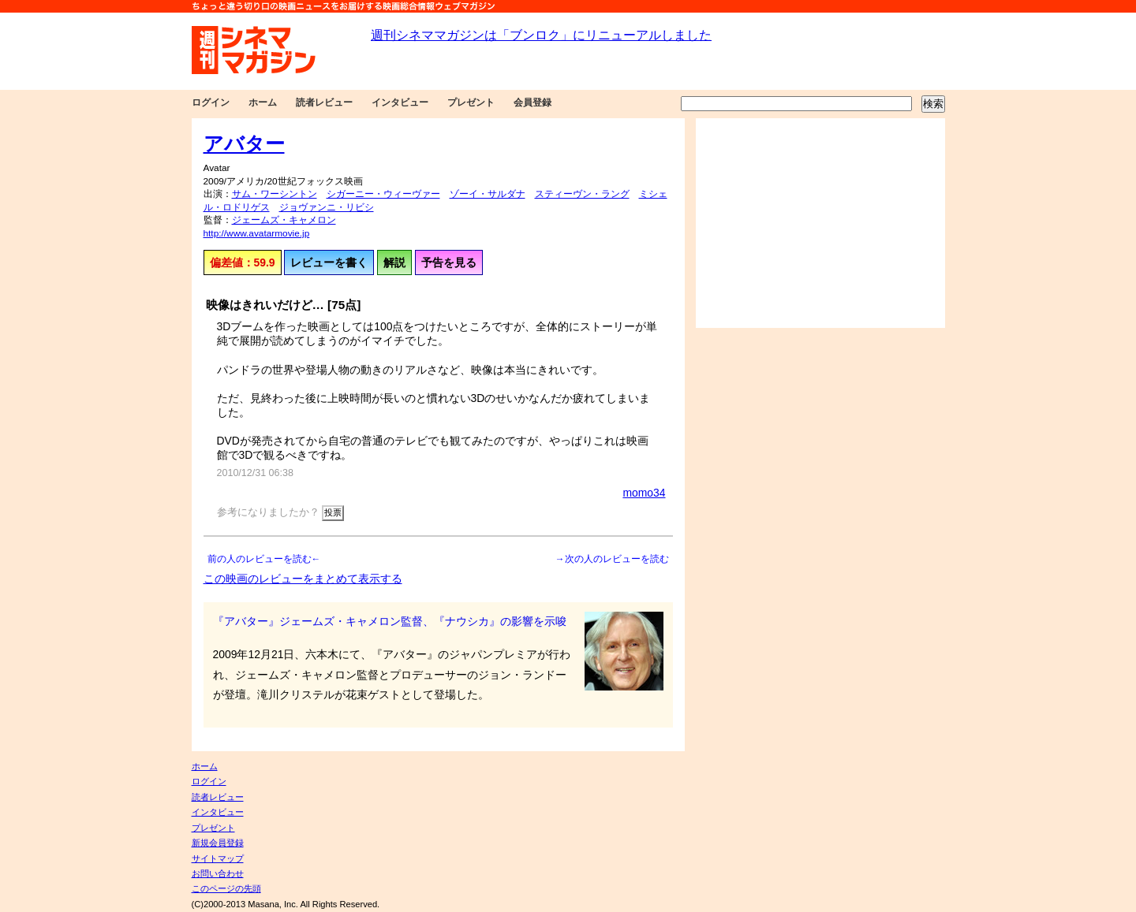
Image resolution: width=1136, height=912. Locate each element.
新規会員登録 (218, 842)
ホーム (262, 102)
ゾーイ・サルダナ (487, 193)
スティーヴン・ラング (582, 193)
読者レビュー (324, 102)
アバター (244, 143)
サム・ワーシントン (274, 193)
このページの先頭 (226, 888)
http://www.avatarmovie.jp (257, 233)
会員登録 (532, 102)
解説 (394, 262)
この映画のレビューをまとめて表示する (303, 578)
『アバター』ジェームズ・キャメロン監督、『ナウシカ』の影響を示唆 (389, 621)
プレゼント (471, 102)
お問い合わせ (218, 873)
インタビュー (400, 102)
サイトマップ (218, 858)
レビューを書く (329, 262)
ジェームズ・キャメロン (284, 219)
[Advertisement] (820, 223)
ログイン (211, 102)
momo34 (643, 492)
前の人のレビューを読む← (264, 558)
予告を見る (448, 262)
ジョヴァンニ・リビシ (326, 207)
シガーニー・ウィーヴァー (383, 193)
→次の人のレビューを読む (612, 558)
